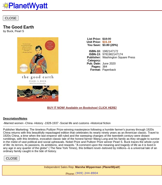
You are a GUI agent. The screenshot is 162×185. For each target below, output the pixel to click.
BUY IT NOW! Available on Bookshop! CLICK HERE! (82, 107)
